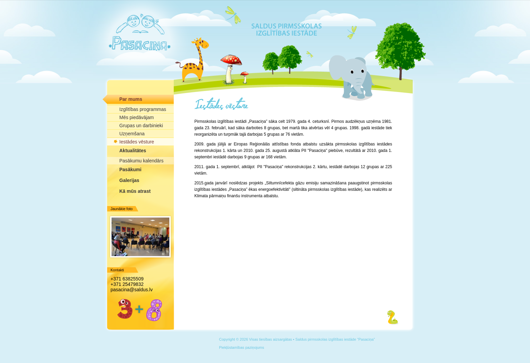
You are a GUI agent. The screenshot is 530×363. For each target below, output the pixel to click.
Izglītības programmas (142, 109)
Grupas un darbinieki (141, 125)
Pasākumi (130, 169)
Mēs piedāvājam (136, 117)
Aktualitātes (132, 150)
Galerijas (129, 180)
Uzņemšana (132, 133)
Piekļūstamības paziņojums (241, 347)
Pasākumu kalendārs (141, 160)
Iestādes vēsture (136, 141)
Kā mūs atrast (135, 191)
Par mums (130, 99)
